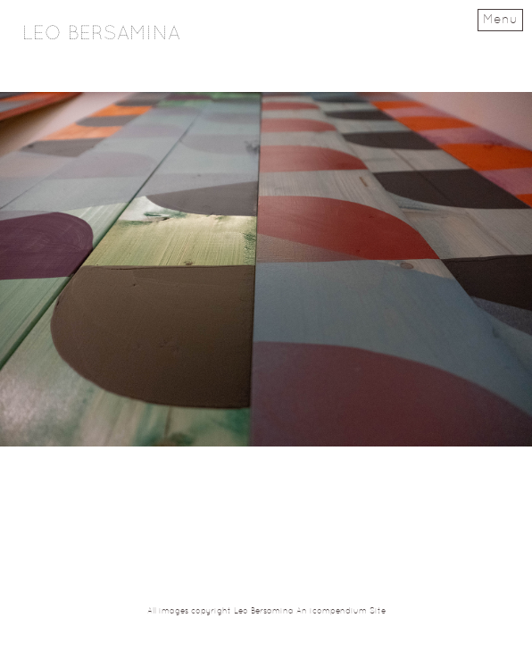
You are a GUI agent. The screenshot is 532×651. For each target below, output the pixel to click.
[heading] (101, 36)
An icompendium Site (341, 611)
